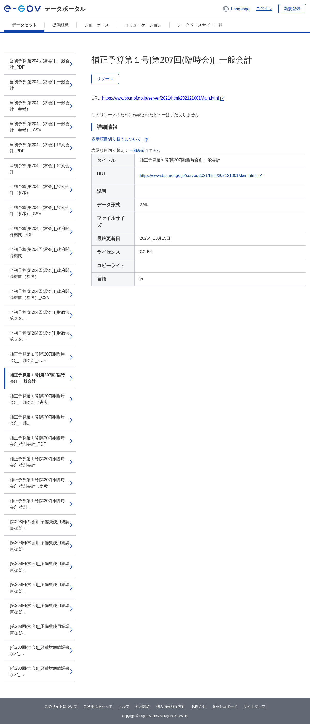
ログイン (264, 8)
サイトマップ (254, 706)
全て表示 (152, 150)
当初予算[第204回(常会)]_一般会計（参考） (39, 106)
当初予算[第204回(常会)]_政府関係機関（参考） (39, 273)
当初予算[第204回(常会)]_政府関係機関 (39, 252)
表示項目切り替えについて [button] (120, 139)
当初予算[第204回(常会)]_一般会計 (39, 85)
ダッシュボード (224, 706)
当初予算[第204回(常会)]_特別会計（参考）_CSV (39, 210)
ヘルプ (124, 706)
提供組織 (60, 25)
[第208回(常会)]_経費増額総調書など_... (39, 650)
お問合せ (198, 706)
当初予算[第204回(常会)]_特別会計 (39, 168)
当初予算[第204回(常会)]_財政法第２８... (39, 315)
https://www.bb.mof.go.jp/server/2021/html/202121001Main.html (160, 98)
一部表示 (137, 150)
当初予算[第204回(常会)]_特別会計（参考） (39, 189)
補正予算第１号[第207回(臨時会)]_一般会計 (37, 378)
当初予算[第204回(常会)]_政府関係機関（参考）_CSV (39, 294)
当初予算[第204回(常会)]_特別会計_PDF (39, 147)
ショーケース (96, 25)
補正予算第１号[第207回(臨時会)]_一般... (37, 420)
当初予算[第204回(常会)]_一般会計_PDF (39, 64)
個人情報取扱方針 (170, 706)
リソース (105, 79)
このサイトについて (61, 706)
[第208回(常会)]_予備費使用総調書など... (39, 524)
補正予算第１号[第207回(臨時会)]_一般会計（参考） (37, 399)
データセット (24, 25)
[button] (236, 8)
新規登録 (292, 8)
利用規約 (143, 706)
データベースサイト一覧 (200, 25)
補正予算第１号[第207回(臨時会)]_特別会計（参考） (37, 483)
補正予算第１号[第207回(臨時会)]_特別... (37, 504)
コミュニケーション (143, 25)
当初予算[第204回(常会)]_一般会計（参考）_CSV (39, 127)
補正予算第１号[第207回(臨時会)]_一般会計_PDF (37, 357)
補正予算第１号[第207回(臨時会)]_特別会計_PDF (37, 441)
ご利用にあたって (97, 706)
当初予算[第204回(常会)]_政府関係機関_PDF (39, 231)
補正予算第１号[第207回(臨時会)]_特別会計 (37, 462)
